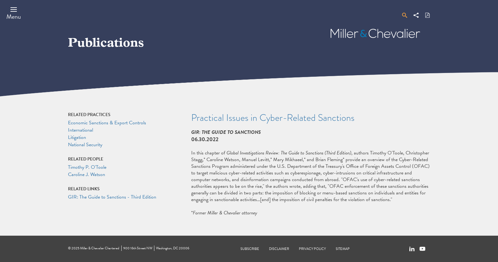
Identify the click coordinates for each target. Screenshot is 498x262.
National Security (85, 144)
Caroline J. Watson (86, 174)
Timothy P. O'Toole (87, 167)
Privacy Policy (312, 249)
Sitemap (343, 249)
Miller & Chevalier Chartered (99, 248)
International (80, 130)
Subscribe (249, 249)
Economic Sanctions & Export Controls (107, 123)
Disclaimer (279, 249)
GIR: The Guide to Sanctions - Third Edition (112, 197)
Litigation (77, 137)
